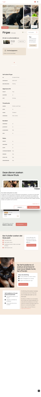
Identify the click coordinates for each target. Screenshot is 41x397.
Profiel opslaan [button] (32, 32)
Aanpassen (20, 207)
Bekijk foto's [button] (34, 26)
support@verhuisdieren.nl (26, 308)
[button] (35, 2)
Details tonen (35, 203)
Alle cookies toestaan (33, 207)
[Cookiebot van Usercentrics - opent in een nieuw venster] (35, 189)
